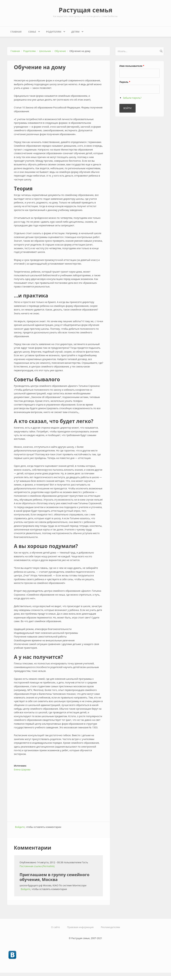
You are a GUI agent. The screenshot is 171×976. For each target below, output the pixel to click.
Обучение (60, 51)
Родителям (54, 30)
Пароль (124, 82)
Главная (16, 31)
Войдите (20, 827)
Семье (33, 30)
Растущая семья (85, 10)
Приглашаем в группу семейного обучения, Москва (54, 877)
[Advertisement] (58, 794)
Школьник (45, 51)
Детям (76, 30)
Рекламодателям (110, 927)
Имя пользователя (131, 65)
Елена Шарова (22, 769)
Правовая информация (80, 927)
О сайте (55, 927)
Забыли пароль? (132, 97)
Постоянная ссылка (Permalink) (37, 866)
